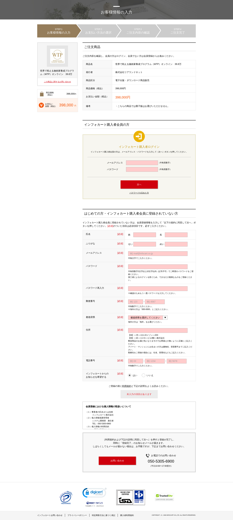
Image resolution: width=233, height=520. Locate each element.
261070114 (100, 506)
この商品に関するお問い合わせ (57, 82)
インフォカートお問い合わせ (49, 515)
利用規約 (126, 386)
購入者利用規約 (127, 515)
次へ (139, 184)
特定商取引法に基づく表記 (103, 515)
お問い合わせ (117, 460)
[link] (94, 493)
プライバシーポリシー (77, 515)
